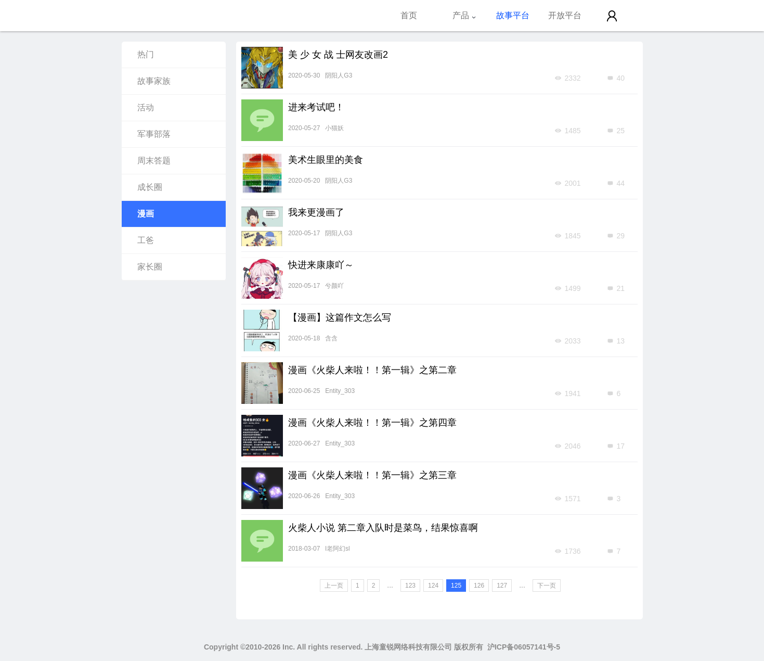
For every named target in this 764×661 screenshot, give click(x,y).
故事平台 (512, 15)
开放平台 (564, 15)
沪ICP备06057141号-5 (523, 647)
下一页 (546, 585)
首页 (408, 15)
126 (479, 585)
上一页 (334, 585)
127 (502, 585)
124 (433, 585)
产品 (464, 15)
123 (410, 585)
